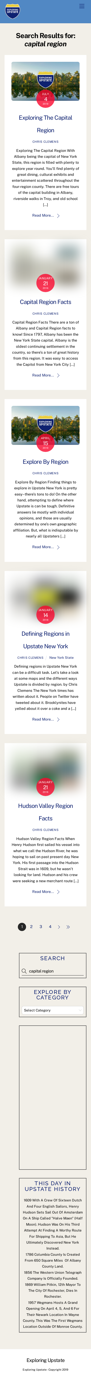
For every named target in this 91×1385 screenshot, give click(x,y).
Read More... (43, 215)
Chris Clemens (45, 141)
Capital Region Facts (45, 301)
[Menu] (81, 6)
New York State (61, 657)
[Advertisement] (56, 1096)
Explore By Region (45, 461)
